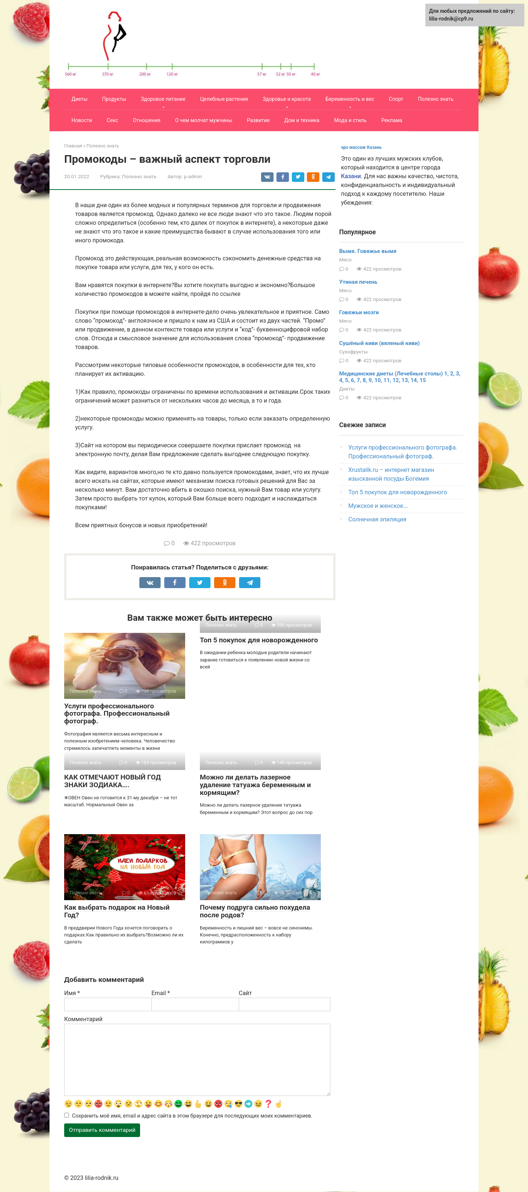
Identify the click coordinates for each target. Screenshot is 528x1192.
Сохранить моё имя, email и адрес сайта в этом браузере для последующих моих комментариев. (192, 1116)
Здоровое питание (163, 99)
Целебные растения (224, 99)
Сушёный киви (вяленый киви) (379, 343)
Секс (112, 120)
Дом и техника (301, 120)
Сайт (245, 993)
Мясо (345, 260)
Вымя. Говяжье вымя (367, 251)
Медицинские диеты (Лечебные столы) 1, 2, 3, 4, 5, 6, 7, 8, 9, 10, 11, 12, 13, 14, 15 (400, 377)
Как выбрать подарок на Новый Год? (117, 911)
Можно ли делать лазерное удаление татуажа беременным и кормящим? (255, 785)
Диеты (80, 99)
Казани (351, 176)
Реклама (391, 120)
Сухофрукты (353, 352)
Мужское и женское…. (378, 505)
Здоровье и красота (287, 99)
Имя (72, 993)
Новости (82, 120)
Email (160, 993)
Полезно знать (436, 99)
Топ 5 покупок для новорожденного (259, 640)
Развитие (258, 120)
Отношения (146, 120)
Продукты (114, 99)
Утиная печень (358, 282)
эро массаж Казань (361, 147)
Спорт (396, 99)
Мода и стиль (350, 120)
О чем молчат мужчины (203, 120)
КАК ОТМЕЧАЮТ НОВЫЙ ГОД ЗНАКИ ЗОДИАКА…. (112, 781)
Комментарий (83, 1019)
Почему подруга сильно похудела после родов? (255, 911)
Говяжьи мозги (359, 312)
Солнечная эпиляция (377, 519)
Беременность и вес (350, 99)
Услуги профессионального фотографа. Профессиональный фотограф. (116, 714)
